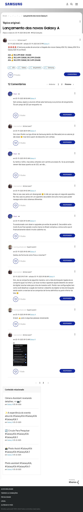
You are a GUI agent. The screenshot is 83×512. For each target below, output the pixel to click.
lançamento (37, 68)
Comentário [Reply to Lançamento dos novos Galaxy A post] (72, 74)
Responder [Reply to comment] (67, 115)
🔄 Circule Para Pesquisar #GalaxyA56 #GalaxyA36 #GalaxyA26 (17, 434)
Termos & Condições (9, 493)
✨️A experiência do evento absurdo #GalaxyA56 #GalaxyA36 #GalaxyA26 (21, 416)
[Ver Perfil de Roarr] (15, 94)
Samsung (51, 68)
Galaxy (24, 68)
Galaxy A (46, 44)
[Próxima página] (69, 84)
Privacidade (6, 497)
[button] (76, 39)
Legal (3, 501)
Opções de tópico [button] (76, 21)
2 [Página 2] (61, 84)
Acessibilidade (7, 489)
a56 (13, 68)
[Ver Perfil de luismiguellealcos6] (20, 247)
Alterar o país (7, 505)
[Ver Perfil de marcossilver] (12, 40)
